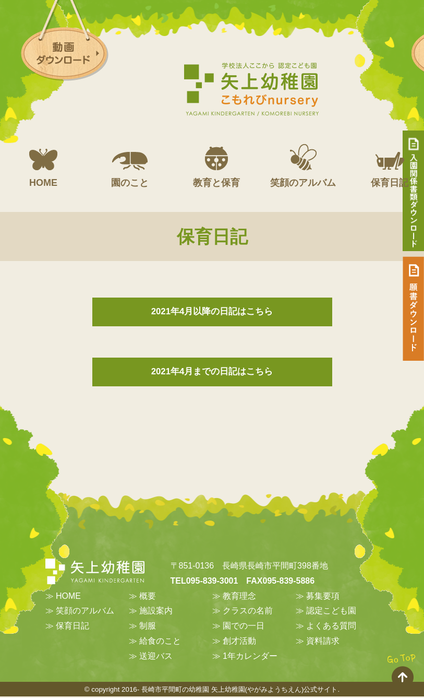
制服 (147, 627)
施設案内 (156, 612)
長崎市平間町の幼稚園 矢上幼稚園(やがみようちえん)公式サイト (239, 690)
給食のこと (160, 641)
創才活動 (239, 641)
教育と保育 (216, 166)
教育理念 (239, 597)
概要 (147, 597)
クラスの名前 (248, 612)
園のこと (130, 166)
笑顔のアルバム (303, 166)
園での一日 (243, 627)
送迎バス (156, 657)
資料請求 (323, 641)
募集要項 (323, 597)
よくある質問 (331, 627)
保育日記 (72, 627)
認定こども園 (331, 612)
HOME (43, 166)
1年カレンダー (250, 657)
